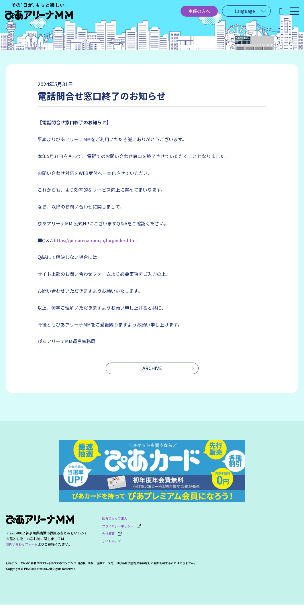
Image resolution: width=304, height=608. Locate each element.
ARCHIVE (152, 369)
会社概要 (112, 534)
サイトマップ (112, 541)
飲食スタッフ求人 (116, 522)
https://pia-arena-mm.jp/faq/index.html (96, 240)
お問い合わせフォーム (23, 548)
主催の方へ (183, 13)
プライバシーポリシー (123, 528)
